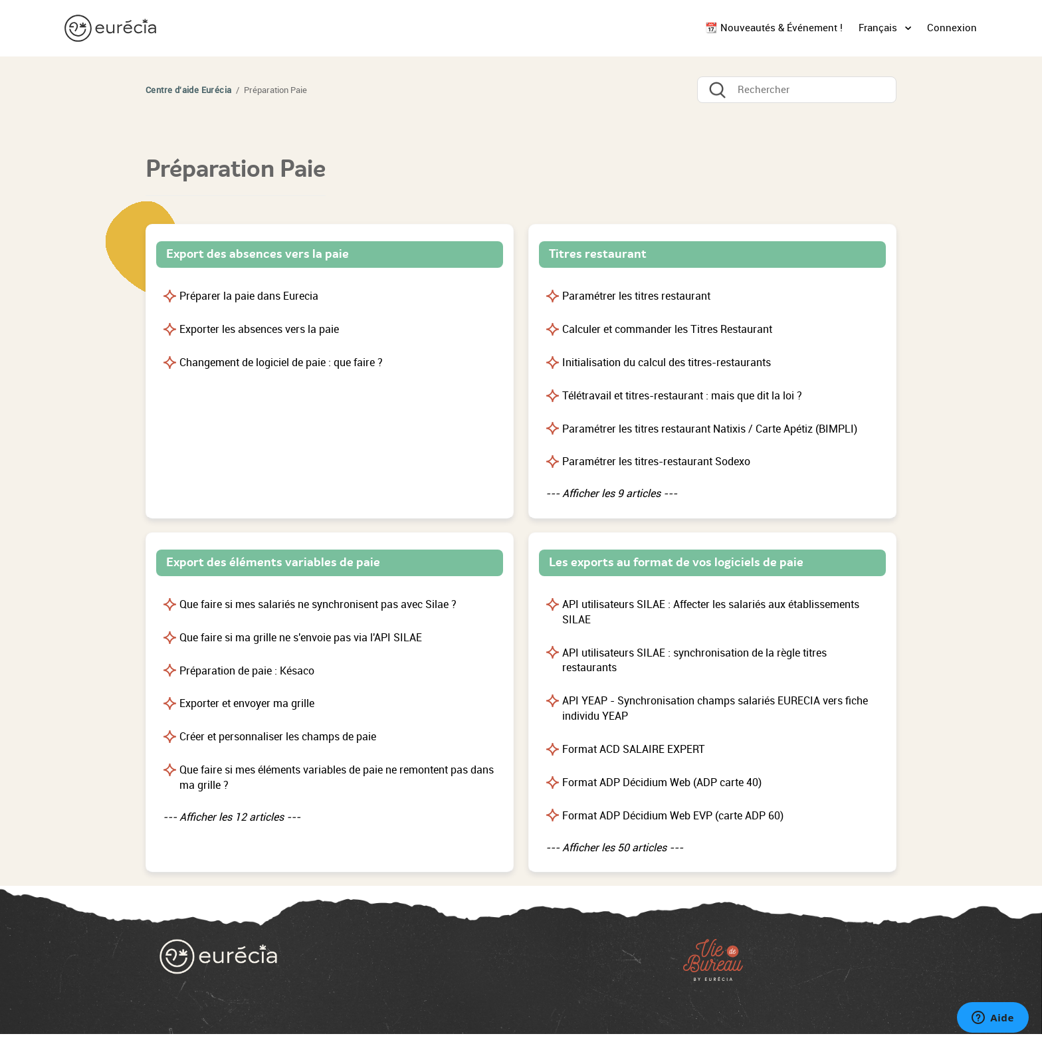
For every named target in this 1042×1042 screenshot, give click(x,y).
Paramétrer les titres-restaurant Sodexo (656, 461)
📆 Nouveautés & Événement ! (774, 28)
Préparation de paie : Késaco (246, 671)
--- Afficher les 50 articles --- (614, 847)
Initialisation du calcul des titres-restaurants (666, 362)
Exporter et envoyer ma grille (246, 703)
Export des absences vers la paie (257, 254)
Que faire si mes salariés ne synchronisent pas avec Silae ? (318, 604)
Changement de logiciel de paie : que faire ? (281, 362)
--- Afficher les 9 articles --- (611, 493)
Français (879, 28)
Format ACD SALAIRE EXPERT (633, 749)
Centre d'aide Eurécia (188, 90)
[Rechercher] (796, 89)
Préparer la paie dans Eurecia (248, 296)
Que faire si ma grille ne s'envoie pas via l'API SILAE (300, 637)
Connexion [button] (952, 28)
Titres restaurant (598, 254)
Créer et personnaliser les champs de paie (277, 736)
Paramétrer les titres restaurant (636, 296)
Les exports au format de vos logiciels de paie (676, 562)
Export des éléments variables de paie (273, 562)
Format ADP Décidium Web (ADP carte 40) (662, 782)
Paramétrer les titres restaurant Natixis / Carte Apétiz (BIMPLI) (709, 429)
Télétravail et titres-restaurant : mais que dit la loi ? (682, 395)
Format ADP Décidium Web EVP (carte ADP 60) (672, 815)
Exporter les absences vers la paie (259, 329)
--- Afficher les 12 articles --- (231, 817)
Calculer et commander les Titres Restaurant (667, 329)
